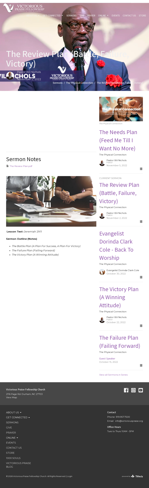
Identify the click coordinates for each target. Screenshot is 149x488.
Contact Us (129, 15)
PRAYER (91, 15)
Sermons (58, 82)
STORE (142, 15)
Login (69, 476)
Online (103, 15)
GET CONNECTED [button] (18, 417)
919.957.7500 (123, 417)
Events (116, 15)
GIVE (82, 15)
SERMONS (71, 15)
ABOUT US (33, 15)
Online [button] (12, 437)
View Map (11, 397)
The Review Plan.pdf (19, 166)
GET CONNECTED (53, 15)
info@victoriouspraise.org (129, 421)
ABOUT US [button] (14, 412)
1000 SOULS (13, 458)
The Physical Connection (79, 82)
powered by (132, 476)
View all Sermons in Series (113, 374)
